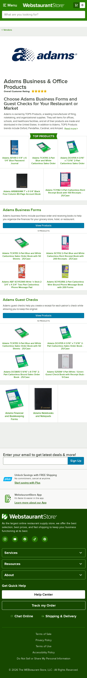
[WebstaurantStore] (43, 516)
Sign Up (75, 461)
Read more (70, 128)
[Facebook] (25, 539)
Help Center (43, 594)
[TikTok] (35, 539)
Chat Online (22, 616)
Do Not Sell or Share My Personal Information (43, 658)
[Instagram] (5, 539)
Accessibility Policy (44, 652)
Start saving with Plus (27, 482)
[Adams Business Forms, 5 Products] (43, 219)
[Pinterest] (45, 539)
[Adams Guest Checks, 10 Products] (43, 309)
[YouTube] (15, 539)
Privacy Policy (44, 640)
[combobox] (43, 14)
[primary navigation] (10, 5)
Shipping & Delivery (59, 616)
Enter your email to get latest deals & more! (39, 455)
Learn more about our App (30, 502)
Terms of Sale (43, 634)
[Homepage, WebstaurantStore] (43, 5)
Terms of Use (43, 646)
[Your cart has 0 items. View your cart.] (79, 5)
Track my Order (44, 605)
